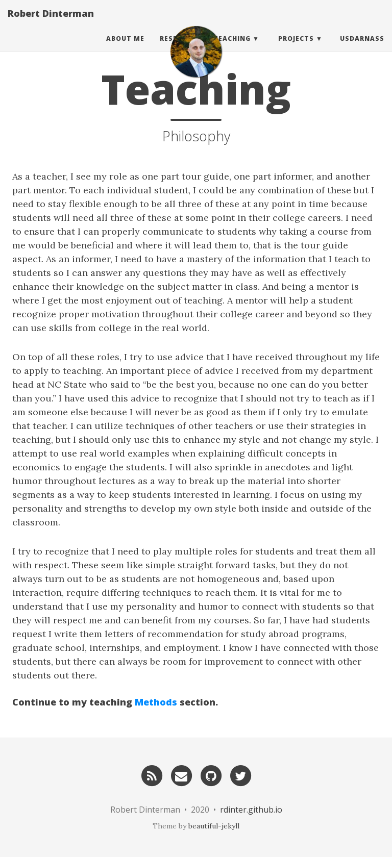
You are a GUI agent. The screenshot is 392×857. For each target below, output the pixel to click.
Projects (296, 48)
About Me (125, 48)
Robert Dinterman (51, 23)
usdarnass (362, 48)
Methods (156, 702)
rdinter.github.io (251, 809)
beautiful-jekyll (213, 825)
